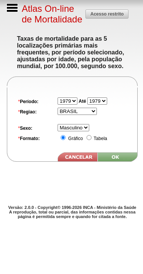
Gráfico (75, 138)
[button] (107, 14)
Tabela (100, 138)
